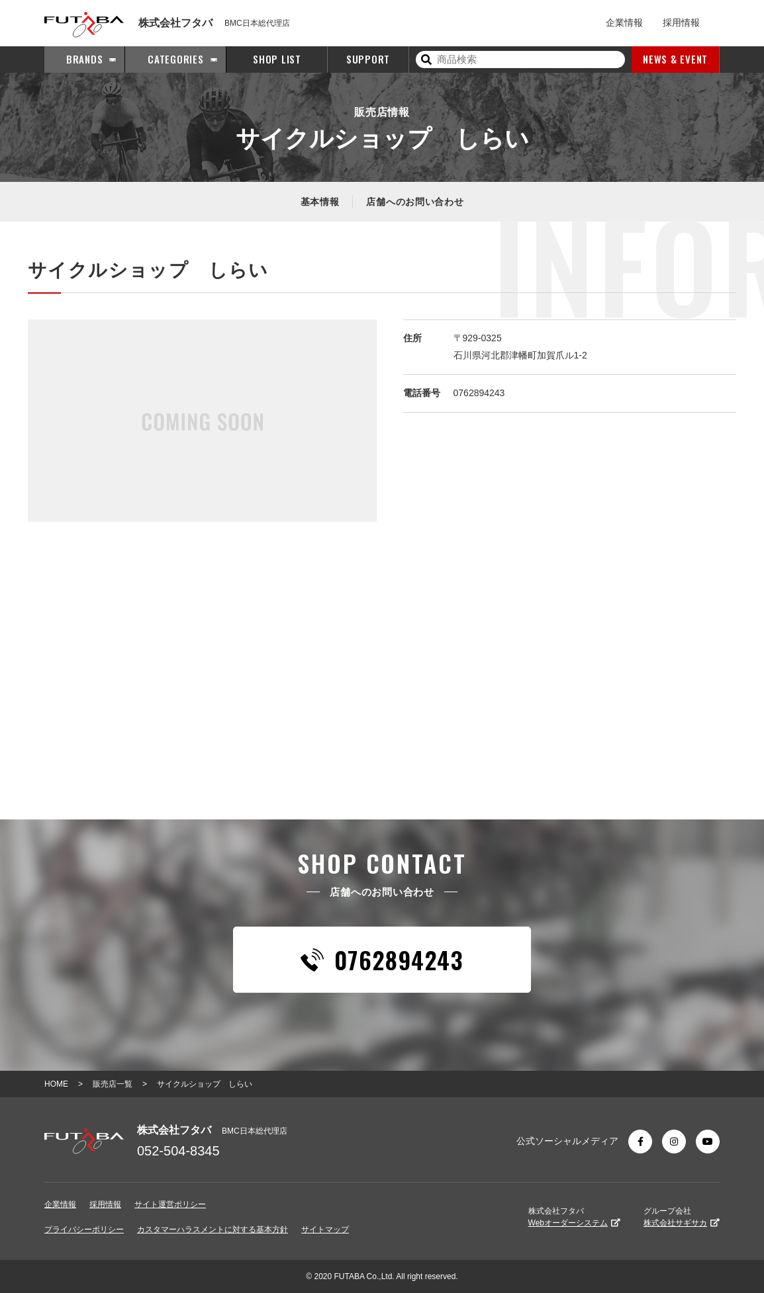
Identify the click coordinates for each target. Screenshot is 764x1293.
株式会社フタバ (574, 1217)
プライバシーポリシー (84, 1229)
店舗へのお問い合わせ (414, 201)
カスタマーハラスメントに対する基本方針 (212, 1229)
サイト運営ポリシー (170, 1204)
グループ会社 (682, 1217)
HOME (56, 1084)
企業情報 (624, 22)
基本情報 (320, 201)
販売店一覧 (112, 1084)
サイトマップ (325, 1229)
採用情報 (681, 22)
